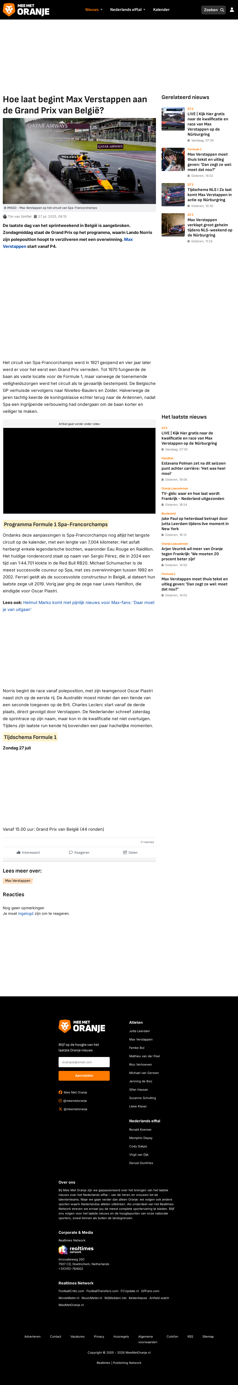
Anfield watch (159, 1298)
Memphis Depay (140, 1138)
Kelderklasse (138, 1298)
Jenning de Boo (140, 1081)
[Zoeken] (209, 10)
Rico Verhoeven (140, 1064)
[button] (100, 10)
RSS (190, 1336)
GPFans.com (150, 1291)
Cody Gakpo (138, 1146)
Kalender (161, 9)
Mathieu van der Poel (144, 1056)
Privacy (99, 1336)
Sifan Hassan (138, 1089)
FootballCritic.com (71, 1291)
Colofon (172, 1336)
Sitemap (208, 1336)
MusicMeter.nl (92, 1298)
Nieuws (92, 9)
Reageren (79, 851)
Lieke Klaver (138, 1106)
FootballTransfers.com (102, 1291)
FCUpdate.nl (130, 1291)
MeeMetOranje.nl (71, 1305)
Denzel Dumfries (141, 1163)
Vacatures (77, 1336)
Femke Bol (136, 1048)
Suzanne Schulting (142, 1098)
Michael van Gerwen (144, 1073)
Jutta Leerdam (139, 1031)
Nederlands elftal (126, 9)
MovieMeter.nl (69, 1298)
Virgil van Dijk (139, 1154)
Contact (55, 1336)
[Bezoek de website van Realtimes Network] (76, 1249)
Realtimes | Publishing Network (119, 1363)
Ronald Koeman (140, 1129)
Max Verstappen (17, 881)
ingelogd (25, 913)
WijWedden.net (115, 1298)
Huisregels (121, 1336)
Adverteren (32, 1336)
